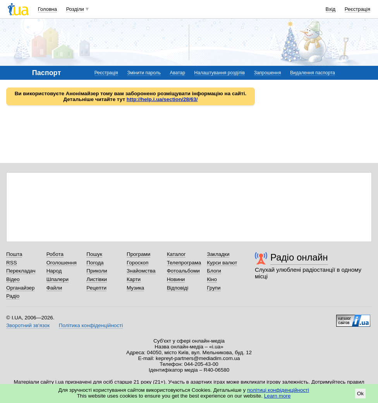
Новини (176, 279)
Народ (54, 271)
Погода (94, 263)
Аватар (177, 72)
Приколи (96, 271)
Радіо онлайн (299, 257)
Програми (138, 254)
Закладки (218, 254)
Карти (134, 279)
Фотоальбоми (183, 271)
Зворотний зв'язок (28, 325)
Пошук (94, 254)
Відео (13, 279)
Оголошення (61, 263)
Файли (54, 288)
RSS (11, 263)
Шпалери (57, 279)
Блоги (214, 271)
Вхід (331, 9)
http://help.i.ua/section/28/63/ (162, 99)
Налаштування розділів (219, 72)
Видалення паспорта (312, 72)
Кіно (212, 279)
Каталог (176, 254)
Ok (360, 393)
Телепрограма (184, 263)
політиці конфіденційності (278, 390)
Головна (47, 9)
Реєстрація (357, 9)
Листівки (96, 279)
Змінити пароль (144, 72)
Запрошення (267, 72)
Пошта (14, 254)
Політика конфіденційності (91, 325)
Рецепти (96, 288)
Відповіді (178, 288)
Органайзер (20, 288)
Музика (135, 288)
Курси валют (222, 263)
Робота (55, 254)
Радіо (12, 296)
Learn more (277, 396)
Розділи (75, 9)
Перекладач (20, 271)
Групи (213, 288)
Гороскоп (137, 263)
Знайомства (141, 271)
